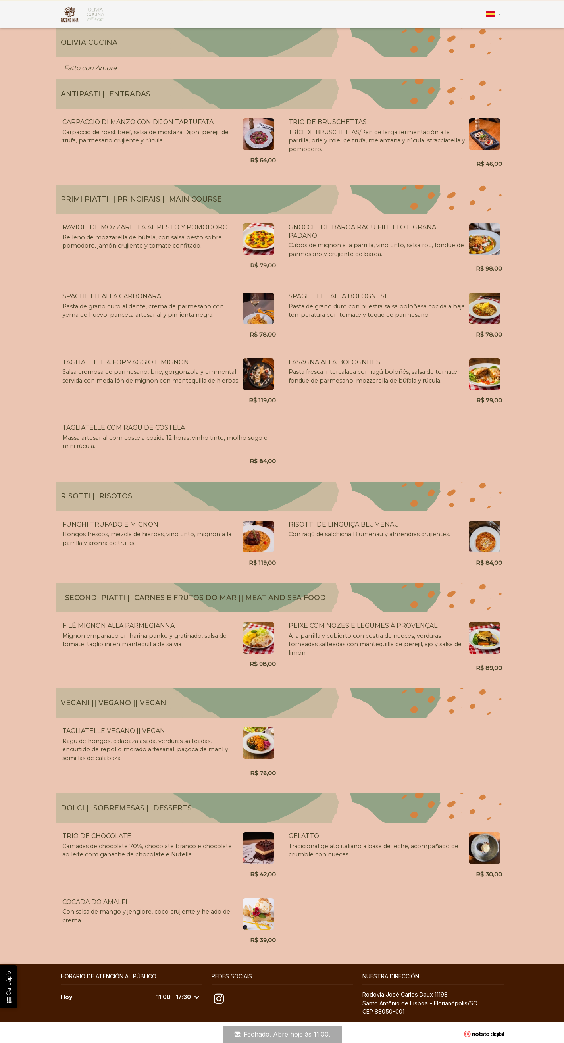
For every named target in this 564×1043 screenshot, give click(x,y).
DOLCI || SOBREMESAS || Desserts (126, 808)
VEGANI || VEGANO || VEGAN (113, 703)
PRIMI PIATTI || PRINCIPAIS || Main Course (141, 199)
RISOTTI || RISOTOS (96, 496)
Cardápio (8, 987)
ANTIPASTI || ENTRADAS (105, 94)
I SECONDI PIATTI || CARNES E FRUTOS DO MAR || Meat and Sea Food (193, 597)
